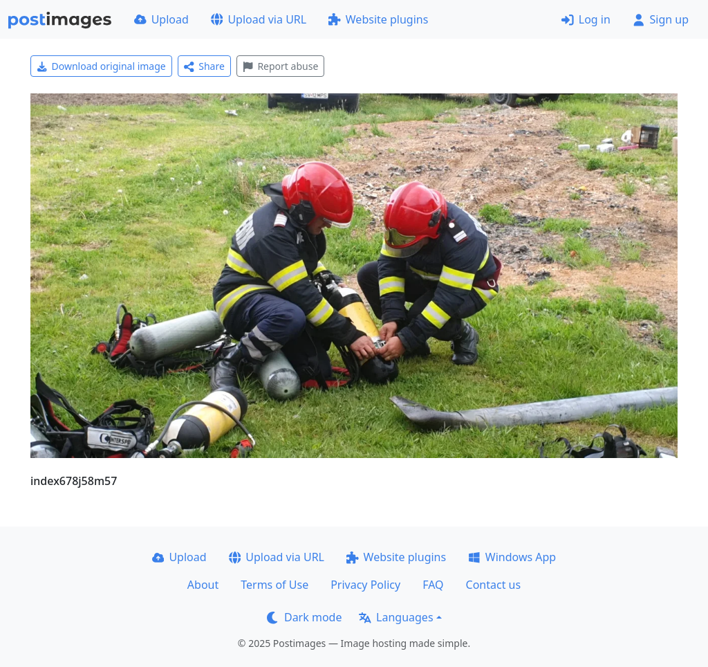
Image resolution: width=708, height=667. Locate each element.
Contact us (493, 584)
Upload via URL (258, 19)
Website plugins (378, 19)
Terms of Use (274, 584)
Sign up (661, 19)
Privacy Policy (365, 584)
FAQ (432, 584)
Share (204, 66)
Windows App (512, 557)
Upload (161, 19)
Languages (396, 617)
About (202, 584)
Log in (586, 19)
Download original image (101, 66)
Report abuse (280, 66)
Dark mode (304, 617)
